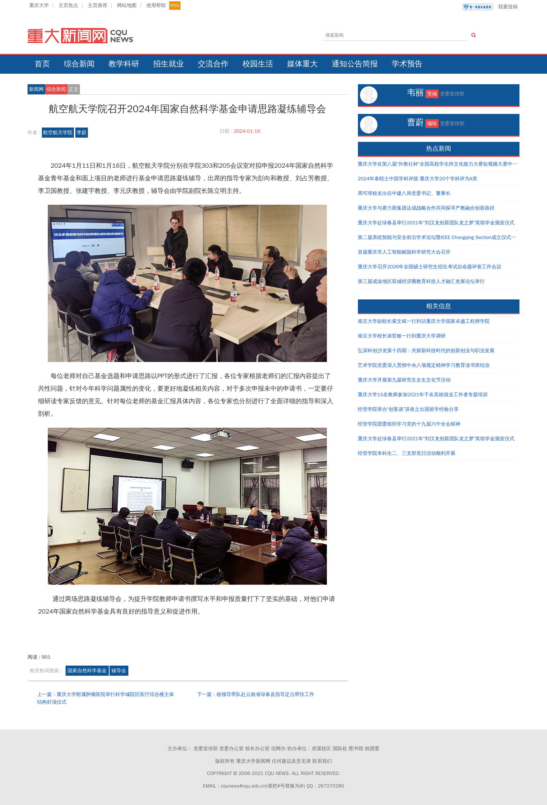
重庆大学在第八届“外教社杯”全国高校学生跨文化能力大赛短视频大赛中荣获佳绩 (445, 164)
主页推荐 (97, 5)
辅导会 (119, 671)
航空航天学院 (58, 133)
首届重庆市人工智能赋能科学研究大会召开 (404, 252)
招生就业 (168, 64)
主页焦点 (68, 5)
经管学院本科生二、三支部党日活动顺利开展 (407, 453)
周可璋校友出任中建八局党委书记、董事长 (404, 193)
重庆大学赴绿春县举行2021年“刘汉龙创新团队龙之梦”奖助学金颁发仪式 (436, 223)
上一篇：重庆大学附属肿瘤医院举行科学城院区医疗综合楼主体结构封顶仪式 (105, 698)
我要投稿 (490, 6)
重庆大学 (39, 5)
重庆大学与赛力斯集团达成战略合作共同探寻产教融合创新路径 (426, 208)
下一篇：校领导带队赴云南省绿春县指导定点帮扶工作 (255, 694)
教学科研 (123, 64)
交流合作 (213, 64)
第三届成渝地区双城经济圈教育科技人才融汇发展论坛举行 (421, 281)
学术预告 (407, 64)
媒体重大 (302, 64)
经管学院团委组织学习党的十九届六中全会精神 (409, 424)
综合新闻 (79, 64)
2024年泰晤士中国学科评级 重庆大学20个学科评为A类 (417, 179)
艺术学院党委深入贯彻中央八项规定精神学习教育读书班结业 (424, 365)
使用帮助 (156, 5)
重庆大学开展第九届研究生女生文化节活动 (404, 380)
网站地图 (127, 5)
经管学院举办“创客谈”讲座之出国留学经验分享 (408, 409)
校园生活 (257, 64)
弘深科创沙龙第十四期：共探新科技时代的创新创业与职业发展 (426, 351)
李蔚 (82, 133)
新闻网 (36, 89)
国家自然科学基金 (87, 671)
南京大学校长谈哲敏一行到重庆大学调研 (402, 336)
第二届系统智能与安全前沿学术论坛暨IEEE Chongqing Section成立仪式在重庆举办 (446, 237)
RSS (174, 5)
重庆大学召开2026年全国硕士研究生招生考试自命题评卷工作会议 (430, 267)
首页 (42, 64)
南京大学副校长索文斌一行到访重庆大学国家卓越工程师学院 (424, 321)
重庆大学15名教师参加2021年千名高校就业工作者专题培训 (423, 395)
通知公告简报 (355, 64)
